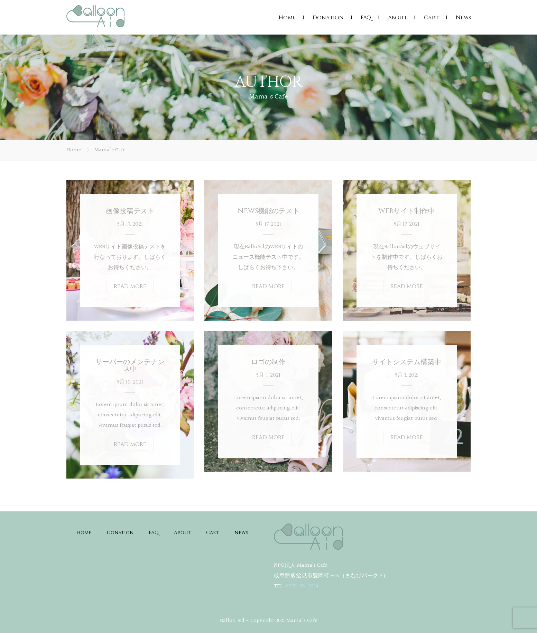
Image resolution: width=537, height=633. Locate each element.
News (463, 17)
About (397, 17)
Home (287, 17)
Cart (431, 17)
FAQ (366, 17)
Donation (328, 17)
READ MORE (130, 286)
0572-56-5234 (302, 586)
